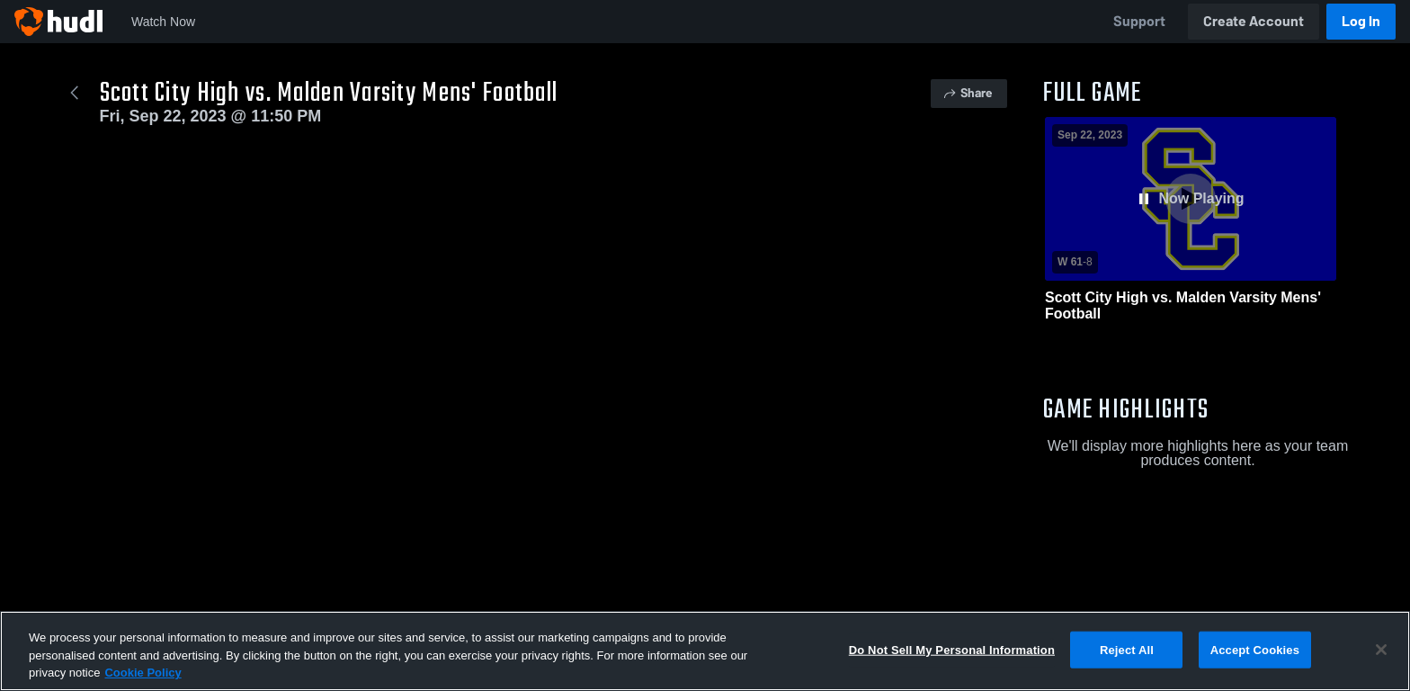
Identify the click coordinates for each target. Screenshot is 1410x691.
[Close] (1381, 655)
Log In (1361, 21)
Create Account (1253, 21)
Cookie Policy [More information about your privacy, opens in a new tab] (142, 679)
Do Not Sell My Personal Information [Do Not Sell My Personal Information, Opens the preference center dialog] (952, 655)
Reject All (1127, 655)
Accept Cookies (1254, 655)
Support (1139, 21)
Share (967, 93)
